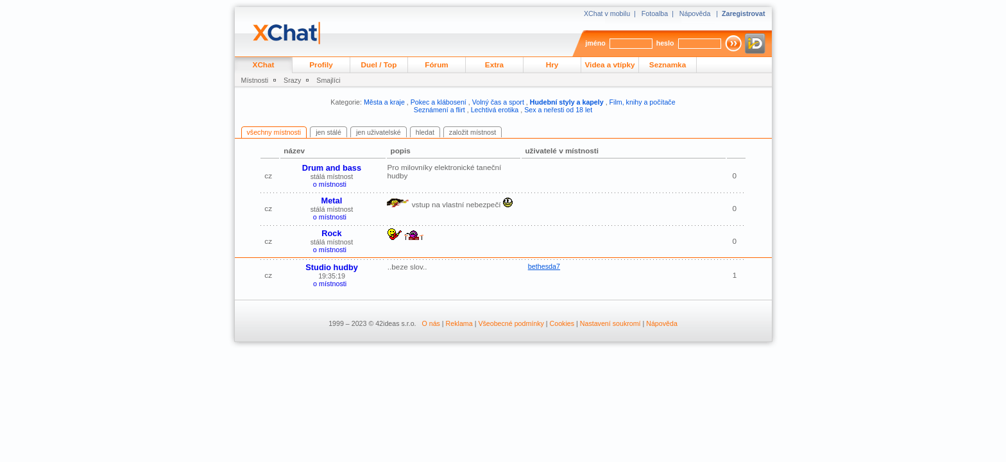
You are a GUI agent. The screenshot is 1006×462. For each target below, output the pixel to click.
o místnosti (329, 184)
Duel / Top (379, 64)
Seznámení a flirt (439, 110)
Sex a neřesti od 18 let (558, 110)
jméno (595, 43)
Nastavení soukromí (610, 323)
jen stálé (328, 132)
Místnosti (255, 80)
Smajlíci (328, 80)
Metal (332, 200)
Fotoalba (655, 13)
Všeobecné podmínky (510, 323)
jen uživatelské (378, 132)
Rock (331, 233)
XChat (264, 64)
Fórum (436, 64)
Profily (320, 64)
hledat (425, 132)
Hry (552, 64)
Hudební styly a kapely (567, 102)
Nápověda (695, 13)
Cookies (562, 323)
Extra (494, 64)
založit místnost (472, 132)
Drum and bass (331, 168)
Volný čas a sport (498, 102)
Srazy (292, 80)
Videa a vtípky (610, 64)
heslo (665, 43)
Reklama (459, 323)
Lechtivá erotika (495, 110)
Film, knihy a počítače (643, 102)
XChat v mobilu (607, 13)
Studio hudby (331, 267)
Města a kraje (384, 102)
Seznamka (667, 64)
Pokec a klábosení (438, 102)
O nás (430, 323)
